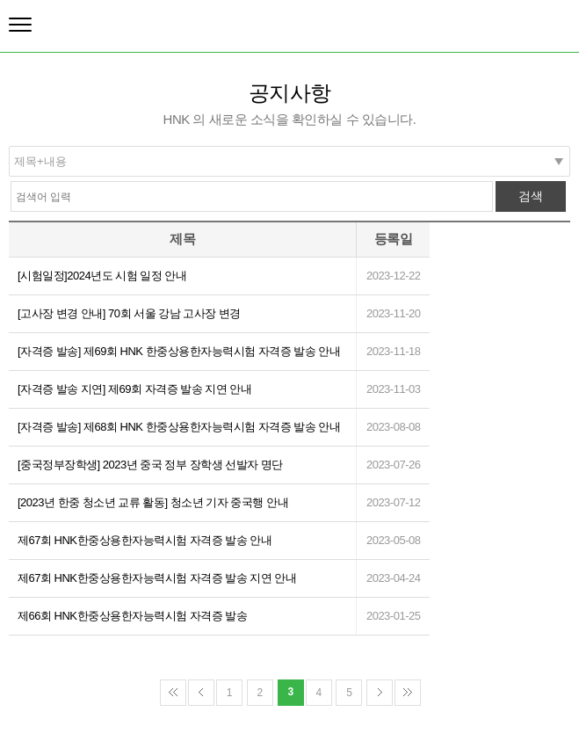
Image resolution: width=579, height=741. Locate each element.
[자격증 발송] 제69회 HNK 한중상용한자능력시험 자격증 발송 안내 (179, 351)
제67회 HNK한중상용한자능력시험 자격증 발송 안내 (144, 540)
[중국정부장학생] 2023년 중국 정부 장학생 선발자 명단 (150, 464)
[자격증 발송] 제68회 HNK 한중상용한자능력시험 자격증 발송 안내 (179, 426)
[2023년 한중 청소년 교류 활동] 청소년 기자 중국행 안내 (153, 502)
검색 (530, 196)
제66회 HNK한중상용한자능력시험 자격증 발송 (132, 615)
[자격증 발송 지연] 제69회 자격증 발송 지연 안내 (134, 389)
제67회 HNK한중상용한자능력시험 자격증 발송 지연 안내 (157, 578)
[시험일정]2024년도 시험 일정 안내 (102, 275)
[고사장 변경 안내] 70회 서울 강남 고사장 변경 (129, 313)
